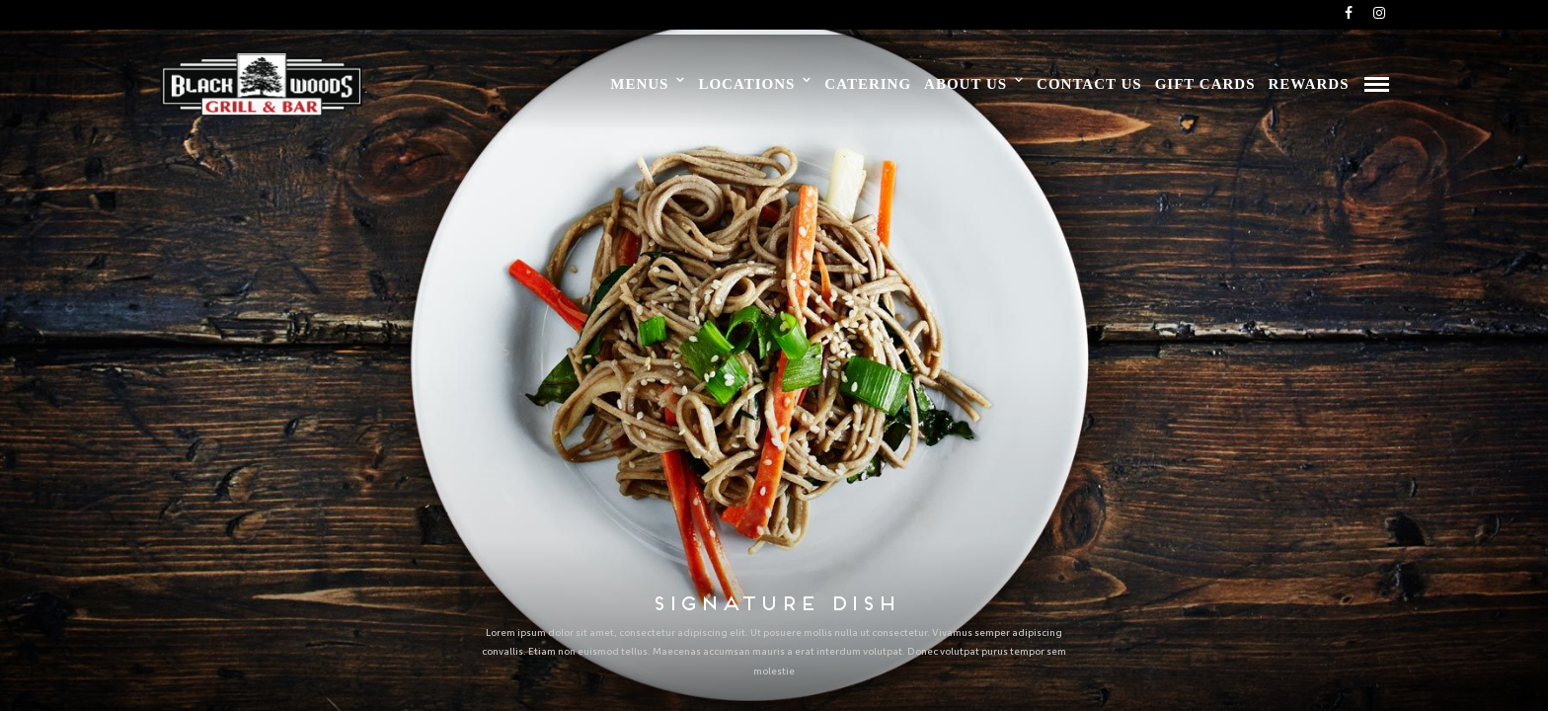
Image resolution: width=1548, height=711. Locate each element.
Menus (639, 84)
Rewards (1308, 84)
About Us (965, 84)
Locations (746, 84)
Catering (867, 84)
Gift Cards (1205, 84)
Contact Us (1089, 84)
